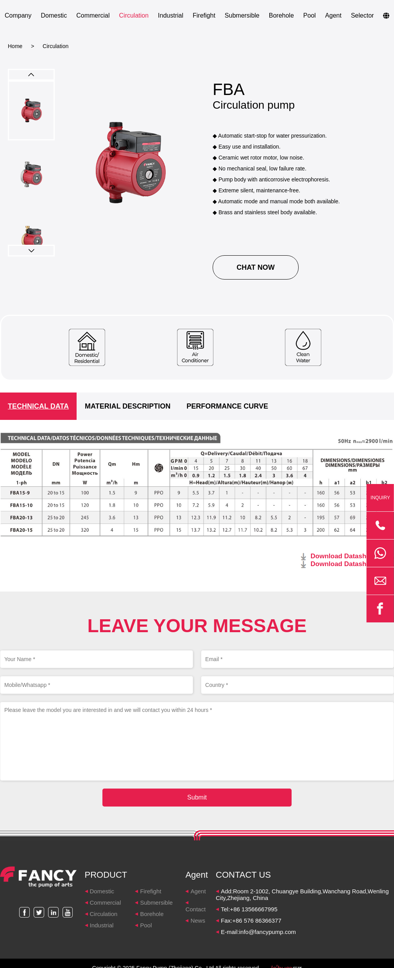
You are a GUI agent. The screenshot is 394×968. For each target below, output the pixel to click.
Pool (309, 15)
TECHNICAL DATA (38, 406)
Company (18, 15)
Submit (197, 797)
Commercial (92, 15)
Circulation (134, 15)
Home (15, 46)
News (197, 920)
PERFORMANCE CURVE (227, 406)
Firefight (204, 15)
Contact (195, 909)
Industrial (170, 15)
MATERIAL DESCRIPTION (127, 406)
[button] (31, 250)
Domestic (54, 15)
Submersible (242, 15)
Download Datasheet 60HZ (352, 564)
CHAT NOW (255, 267)
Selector (362, 15)
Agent (333, 15)
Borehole (281, 15)
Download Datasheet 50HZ (352, 556)
